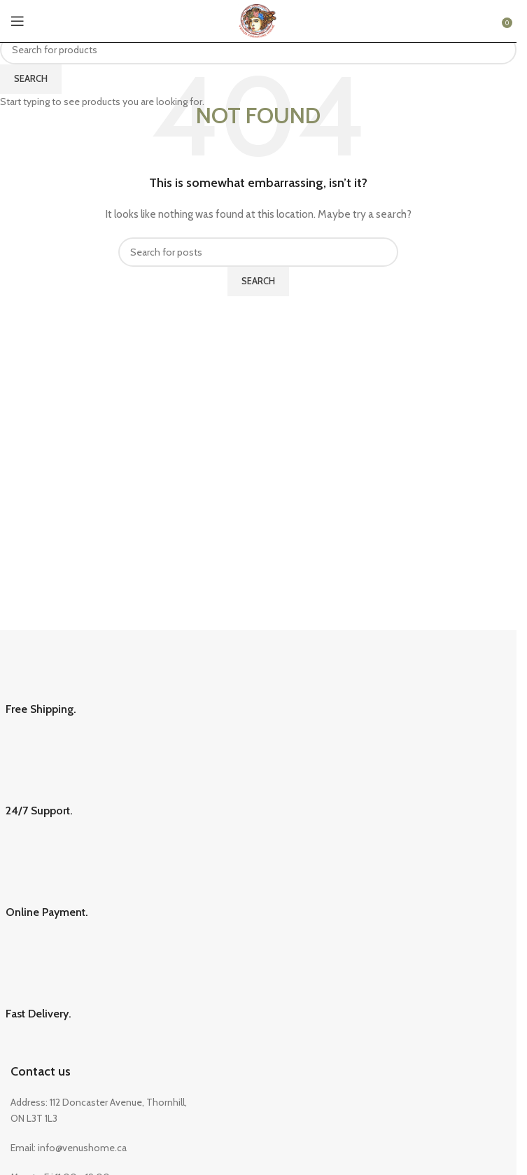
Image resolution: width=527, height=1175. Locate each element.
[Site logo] (258, 19)
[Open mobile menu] (17, 21)
